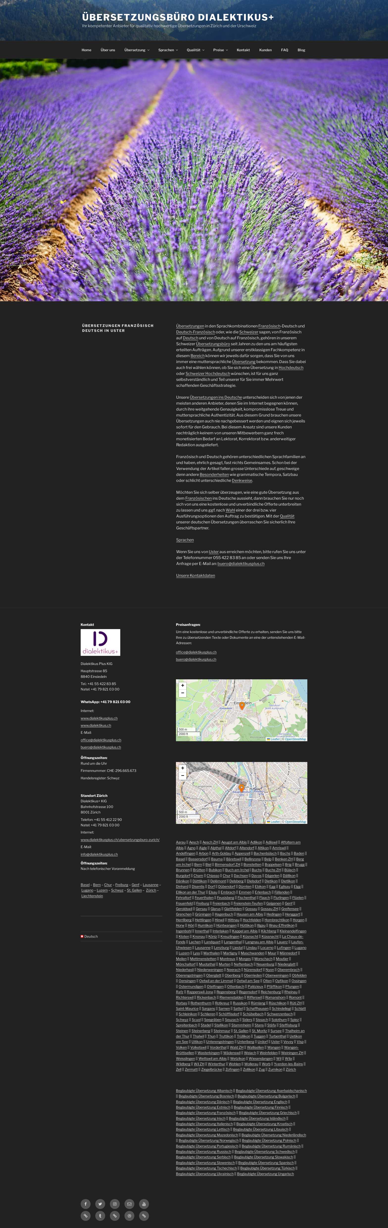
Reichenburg (271, 992)
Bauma (217, 859)
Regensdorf (248, 992)
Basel (85, 885)
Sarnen (224, 1008)
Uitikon (197, 1041)
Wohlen (235, 1064)
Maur (272, 953)
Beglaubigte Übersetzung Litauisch (260, 1129)
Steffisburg (288, 1025)
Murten (224, 964)
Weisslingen (185, 1058)
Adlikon (256, 842)
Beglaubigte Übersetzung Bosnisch (206, 1096)
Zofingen (232, 1069)
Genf (135, 885)
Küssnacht (270, 936)
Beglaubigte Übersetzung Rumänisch (271, 1146)
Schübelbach (253, 1014)
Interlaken (221, 931)
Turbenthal (277, 1036)
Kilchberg (268, 931)
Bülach (289, 870)
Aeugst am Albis (234, 842)
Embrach (228, 892)
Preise (221, 50)
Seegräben (212, 1019)
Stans (259, 1025)
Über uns (108, 50)
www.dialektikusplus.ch (99, 718)
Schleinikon (188, 1014)
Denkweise (242, 480)
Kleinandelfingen (293, 931)
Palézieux (255, 986)
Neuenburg (265, 964)
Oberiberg (233, 975)
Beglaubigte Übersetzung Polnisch (269, 1140)
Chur (108, 885)
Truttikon (226, 1036)
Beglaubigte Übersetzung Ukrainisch (205, 1174)
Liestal (237, 947)
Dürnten (245, 886)
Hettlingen (203, 920)
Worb (266, 1064)
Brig (288, 864)
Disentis (198, 886)
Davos (256, 875)
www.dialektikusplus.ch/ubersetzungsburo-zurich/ (120, 839)
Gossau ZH (269, 909)
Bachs (285, 853)
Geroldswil (184, 909)
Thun (211, 1036)
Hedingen (274, 914)
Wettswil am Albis (212, 1058)
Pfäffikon (274, 986)
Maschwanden (252, 953)
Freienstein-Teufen (248, 903)
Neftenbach (243, 964)
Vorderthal (218, 1047)
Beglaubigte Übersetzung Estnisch (203, 1107)
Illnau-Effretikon (281, 925)
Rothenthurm (201, 1003)
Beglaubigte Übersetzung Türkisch (267, 1168)
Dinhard (182, 886)
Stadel (206, 1025)
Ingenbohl (184, 931)
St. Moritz (259, 1031)
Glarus (216, 909)
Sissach (262, 1019)
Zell (178, 1069)
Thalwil (198, 1036)
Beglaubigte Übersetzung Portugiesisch (207, 1146)
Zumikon (275, 1069)
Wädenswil (232, 1053)
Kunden (265, 50)
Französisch (269, 326)
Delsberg (236, 881)
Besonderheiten (214, 474)
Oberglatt (213, 975)
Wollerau (251, 1064)
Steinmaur (222, 1031)
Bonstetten (252, 864)
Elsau (213, 892)
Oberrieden (253, 975)
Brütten (199, 870)
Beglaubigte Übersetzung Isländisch (257, 1118)
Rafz (179, 992)
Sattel (238, 1008)
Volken (181, 1047)
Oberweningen (277, 975)
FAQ (284, 50)
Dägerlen (272, 875)
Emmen (245, 892)
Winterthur (216, 1064)
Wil (278, 1058)
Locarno (266, 947)
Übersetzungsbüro (213, 344)
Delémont (218, 881)
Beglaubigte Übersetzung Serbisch (203, 1157)
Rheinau (290, 992)
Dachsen (241, 875)
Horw (180, 925)
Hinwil (219, 920)
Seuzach (232, 1019)
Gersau (201, 909)
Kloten (184, 936)
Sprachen (168, 50)
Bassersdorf (198, 859)
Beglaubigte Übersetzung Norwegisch (209, 1140)
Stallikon (221, 1025)
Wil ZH (199, 1064)
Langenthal (233, 942)
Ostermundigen (191, 986)
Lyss (196, 953)
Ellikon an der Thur (190, 892)
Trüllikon (243, 1036)
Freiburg (121, 885)
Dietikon (271, 881)
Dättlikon (200, 881)
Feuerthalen (204, 897)
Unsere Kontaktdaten (195, 575)
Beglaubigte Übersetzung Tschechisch (206, 1168)
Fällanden (282, 892)
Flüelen (298, 897)
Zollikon (249, 1069)
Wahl (230, 510)
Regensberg (226, 992)
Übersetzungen (190, 326)
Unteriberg (245, 1041)
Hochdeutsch (291, 367)
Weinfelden (269, 1053)
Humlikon (205, 925)
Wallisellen (255, 1047)
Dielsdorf (254, 881)
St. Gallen (134, 890)
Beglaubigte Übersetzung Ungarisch (265, 1174)
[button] (242, 706)
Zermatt (191, 1069)
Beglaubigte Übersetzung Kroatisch (264, 1124)
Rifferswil (254, 997)
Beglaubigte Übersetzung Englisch (260, 1102)
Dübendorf (226, 886)
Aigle (203, 848)
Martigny (230, 953)
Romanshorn (275, 997)
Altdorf (230, 848)
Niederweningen (210, 969)
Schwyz (117, 890)
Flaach (264, 897)
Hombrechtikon (277, 920)
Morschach (263, 959)
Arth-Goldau (221, 853)
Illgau (261, 925)
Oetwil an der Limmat (216, 981)
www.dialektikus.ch (96, 725)
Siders (247, 1019)
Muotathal (207, 964)
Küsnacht (250, 936)
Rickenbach (206, 997)
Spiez (294, 1019)
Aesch (194, 842)
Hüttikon (247, 925)
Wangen (274, 1047)
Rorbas (181, 1003)
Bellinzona (252, 859)
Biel (208, 864)
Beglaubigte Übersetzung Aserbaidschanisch (271, 1090)
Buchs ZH (273, 870)
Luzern (102, 890)
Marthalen (211, 953)
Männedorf (288, 953)
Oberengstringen (189, 975)
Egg (272, 886)
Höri (191, 925)
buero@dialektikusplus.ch (241, 563)
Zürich (151, 890)
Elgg (297, 886)
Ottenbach (235, 986)
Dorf (211, 886)
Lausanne (150, 885)
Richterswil (185, 997)
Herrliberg (184, 920)
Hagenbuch (224, 914)
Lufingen (284, 947)
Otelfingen (215, 986)
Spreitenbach (186, 1025)
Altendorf (246, 848)
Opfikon (281, 981)
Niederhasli (185, 969)
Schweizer (248, 332)
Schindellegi (281, 1008)
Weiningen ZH (292, 1053)
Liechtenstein (92, 896)
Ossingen (298, 981)
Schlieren (207, 1014)
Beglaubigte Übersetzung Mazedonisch (207, 1135)
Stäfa (271, 1025)
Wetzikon (237, 1058)
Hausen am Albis (250, 914)
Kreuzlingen (229, 936)
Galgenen (273, 903)
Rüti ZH (296, 1003)
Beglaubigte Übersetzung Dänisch (203, 1102)
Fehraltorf (183, 897)
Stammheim (241, 1025)
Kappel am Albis (245, 931)
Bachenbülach (265, 853)
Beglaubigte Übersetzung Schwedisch (265, 1151)
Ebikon (260, 886)
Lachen (195, 942)
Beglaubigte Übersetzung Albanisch (204, 1090)
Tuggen (260, 1036)
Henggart (292, 914)
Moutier (282, 959)
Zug (262, 1069)
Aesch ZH (210, 842)
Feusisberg (225, 897)
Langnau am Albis (259, 942)
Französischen (198, 498)
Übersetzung (137, 50)
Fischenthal (247, 897)
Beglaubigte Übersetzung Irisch (200, 1118)
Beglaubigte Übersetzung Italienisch (204, 1124)
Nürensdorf (253, 969)
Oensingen (187, 981)
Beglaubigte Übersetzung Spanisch (266, 1162)
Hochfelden (252, 920)
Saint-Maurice (187, 1008)
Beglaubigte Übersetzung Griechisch (268, 1112)
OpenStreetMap (295, 739)
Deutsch (190, 338)
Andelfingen (185, 853)
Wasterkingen (208, 1053)
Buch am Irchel (237, 870)
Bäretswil (233, 859)
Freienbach (221, 903)
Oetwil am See (248, 981)
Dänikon (182, 881)
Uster (214, 551)
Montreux (227, 959)
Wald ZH (236, 1047)
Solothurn (279, 1019)
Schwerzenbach (280, 1014)
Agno (191, 848)
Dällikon (289, 875)
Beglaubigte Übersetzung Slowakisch (263, 1157)
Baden (299, 853)
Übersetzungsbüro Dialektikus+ (178, 17)
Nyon (270, 969)
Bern (97, 885)
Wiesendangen (261, 1058)
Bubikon (215, 870)
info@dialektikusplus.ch (99, 854)
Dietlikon (288, 881)
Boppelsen (273, 864)
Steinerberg (201, 1031)
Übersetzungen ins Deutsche (216, 397)
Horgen (298, 920)
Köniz (212, 936)
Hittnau (233, 920)
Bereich (198, 355)
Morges (245, 959)
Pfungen (292, 986)
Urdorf (263, 1041)
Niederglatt (286, 964)
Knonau (199, 936)
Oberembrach (288, 969)
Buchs (257, 870)
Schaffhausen (257, 1008)
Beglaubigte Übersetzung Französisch (206, 1112)
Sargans (208, 1008)
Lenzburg (221, 947)
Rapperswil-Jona (200, 992)
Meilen (181, 959)
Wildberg (183, 1064)
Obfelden (299, 975)
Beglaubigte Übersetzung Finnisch (261, 1107)
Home (86, 50)
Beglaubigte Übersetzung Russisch (203, 1151)
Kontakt (243, 50)
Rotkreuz (222, 1003)
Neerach (234, 969)
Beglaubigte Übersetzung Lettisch (203, 1129)
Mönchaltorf (185, 964)
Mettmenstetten (203, 959)
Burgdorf (183, 875)
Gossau (251, 909)
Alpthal (215, 848)
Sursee (276, 1031)
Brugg (300, 864)
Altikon (263, 848)
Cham (198, 875)
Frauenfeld (184, 903)
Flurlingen (281, 897)
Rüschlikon (277, 1003)
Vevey (288, 1041)
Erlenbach (263, 892)
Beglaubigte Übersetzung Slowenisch (205, 1162)
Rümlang (258, 1003)
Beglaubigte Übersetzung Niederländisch (274, 1135)
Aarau (181, 842)
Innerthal (202, 931)
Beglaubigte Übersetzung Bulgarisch (266, 1096)
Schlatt (300, 1008)
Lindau (251, 947)
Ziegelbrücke (211, 1069)
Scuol (196, 1019)
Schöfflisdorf (229, 1014)
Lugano (87, 890)
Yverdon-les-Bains (288, 1064)
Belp (267, 859)
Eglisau (284, 886)
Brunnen (183, 870)
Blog (301, 50)
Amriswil (279, 848)
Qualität (196, 50)
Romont (295, 997)
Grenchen (184, 914)
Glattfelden (233, 909)
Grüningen (203, 914)
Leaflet (273, 739)
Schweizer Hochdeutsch (208, 373)
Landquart (212, 942)
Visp (300, 1041)
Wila (288, 1058)
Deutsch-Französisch (195, 332)
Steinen (182, 1031)
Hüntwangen (226, 925)
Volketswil (198, 1047)
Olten (267, 981)
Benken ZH (284, 859)
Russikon (240, 1003)
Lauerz (282, 942)
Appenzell (242, 853)
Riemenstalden (231, 997)
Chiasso (213, 875)
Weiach (250, 1053)
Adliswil (271, 842)
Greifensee (290, 909)
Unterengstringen (220, 1041)
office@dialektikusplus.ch (101, 740)
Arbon (203, 853)
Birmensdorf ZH (227, 864)
